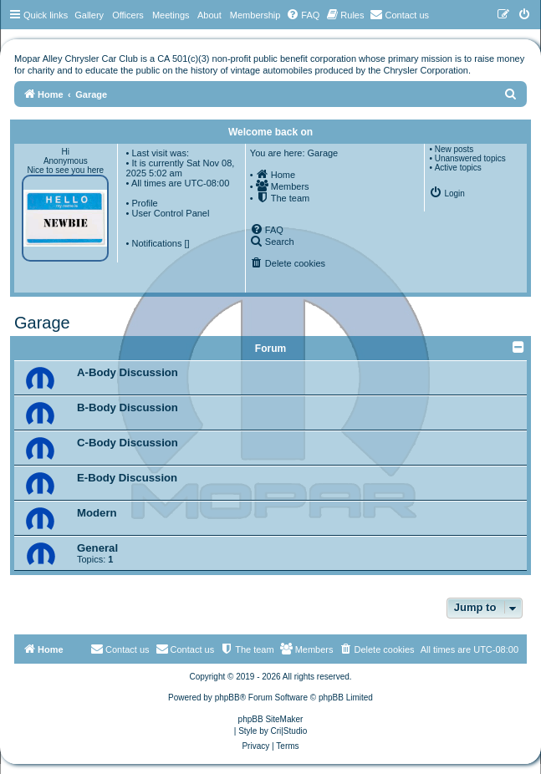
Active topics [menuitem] (458, 167)
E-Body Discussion (127, 477)
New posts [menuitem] (454, 149)
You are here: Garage (294, 153)
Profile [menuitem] (145, 203)
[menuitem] (302, 15)
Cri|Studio (289, 731)
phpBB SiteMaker (271, 719)
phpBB (227, 697)
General (97, 548)
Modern (97, 513)
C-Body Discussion (127, 442)
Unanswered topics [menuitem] (470, 158)
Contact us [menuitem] (185, 648)
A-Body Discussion (127, 372)
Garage (42, 322)
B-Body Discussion (127, 407)
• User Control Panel (168, 213)
